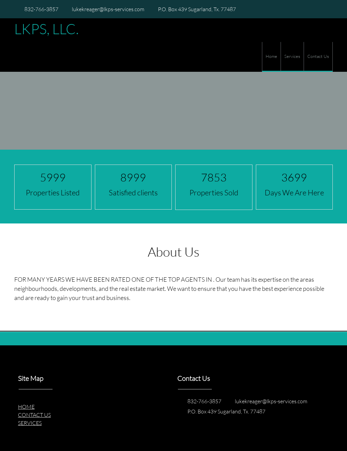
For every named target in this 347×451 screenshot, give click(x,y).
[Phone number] (38, 9)
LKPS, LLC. (46, 29)
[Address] (193, 9)
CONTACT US (34, 414)
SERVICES (30, 423)
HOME (26, 406)
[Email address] (105, 9)
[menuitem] (271, 57)
